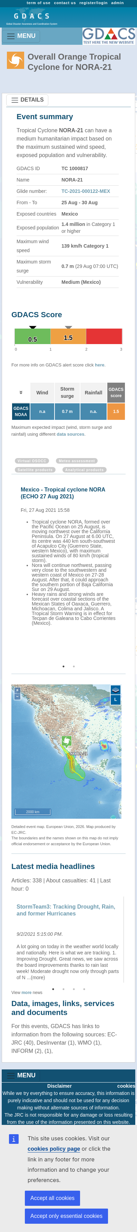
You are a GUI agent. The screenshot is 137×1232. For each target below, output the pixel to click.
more (26, 992)
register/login (93, 3)
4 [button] (84, 989)
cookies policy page (54, 1149)
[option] (70, 555)
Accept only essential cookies (66, 1216)
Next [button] (126, 569)
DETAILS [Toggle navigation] (27, 100)
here (99, 364)
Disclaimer (59, 1086)
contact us (65, 3)
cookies (126, 1086)
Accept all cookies (52, 1198)
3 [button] (73, 989)
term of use (38, 3)
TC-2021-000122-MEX (85, 191)
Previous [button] (10, 569)
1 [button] (63, 666)
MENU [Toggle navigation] (21, 36)
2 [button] (73, 666)
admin (117, 3)
